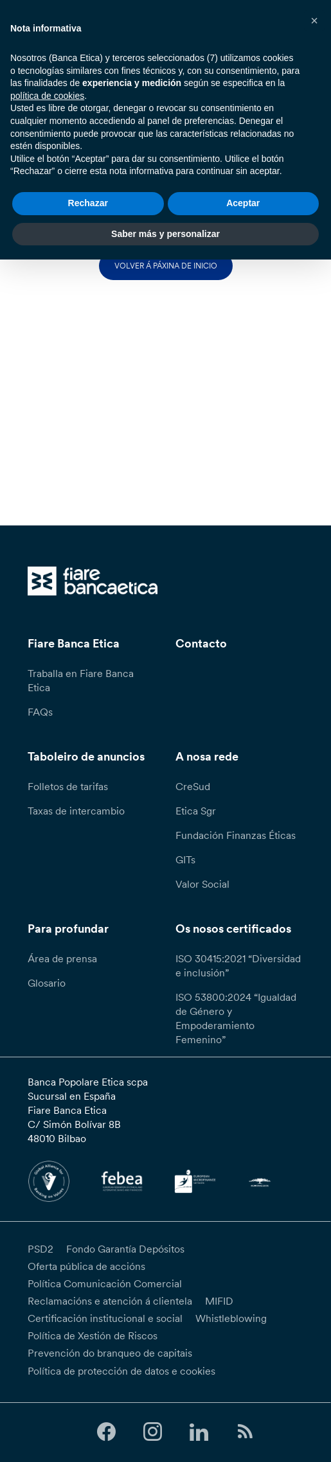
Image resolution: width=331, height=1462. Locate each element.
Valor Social (202, 883)
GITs (185, 859)
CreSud (192, 786)
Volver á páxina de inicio (165, 265)
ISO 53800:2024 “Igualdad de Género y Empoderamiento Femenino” (235, 1018)
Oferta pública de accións (86, 1266)
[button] (314, 20)
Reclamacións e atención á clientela (110, 1300)
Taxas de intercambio (76, 810)
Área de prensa (62, 958)
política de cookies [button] (47, 96)
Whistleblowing (231, 1318)
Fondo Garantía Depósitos (125, 1248)
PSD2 (40, 1248)
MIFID (219, 1300)
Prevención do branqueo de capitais (110, 1352)
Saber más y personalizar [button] (165, 234)
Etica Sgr (195, 810)
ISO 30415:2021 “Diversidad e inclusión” (238, 965)
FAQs (40, 711)
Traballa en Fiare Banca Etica (81, 680)
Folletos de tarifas (68, 786)
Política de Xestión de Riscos (92, 1335)
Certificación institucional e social (105, 1318)
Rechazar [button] (88, 203)
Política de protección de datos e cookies (121, 1370)
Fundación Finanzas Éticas (235, 835)
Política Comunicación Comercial (105, 1283)
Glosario (47, 982)
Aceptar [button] (243, 203)
